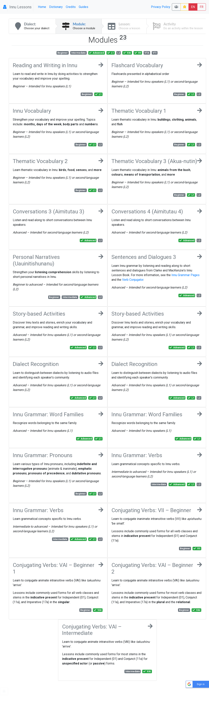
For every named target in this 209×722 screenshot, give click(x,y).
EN (193, 7)
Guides (83, 7)
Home (42, 7)
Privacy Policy (160, 7)
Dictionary (56, 7)
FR (201, 7)
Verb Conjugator (132, 280)
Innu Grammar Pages (185, 275)
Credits (71, 7)
